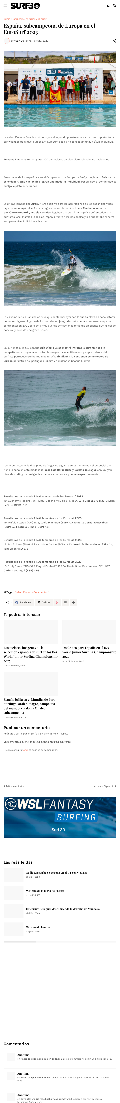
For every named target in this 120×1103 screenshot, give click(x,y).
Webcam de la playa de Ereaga (45, 890)
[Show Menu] (5, 6)
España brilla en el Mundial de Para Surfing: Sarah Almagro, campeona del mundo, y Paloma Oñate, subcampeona (29, 706)
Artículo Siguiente (104, 786)
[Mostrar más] (73, 602)
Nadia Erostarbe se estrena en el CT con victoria (56, 872)
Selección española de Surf (30, 19)
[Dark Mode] (108, 6)
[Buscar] (115, 6)
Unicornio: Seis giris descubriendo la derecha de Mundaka (63, 909)
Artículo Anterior (15, 786)
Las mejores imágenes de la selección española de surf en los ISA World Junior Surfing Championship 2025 (31, 654)
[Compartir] (114, 41)
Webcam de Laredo (38, 927)
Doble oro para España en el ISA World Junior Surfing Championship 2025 (89, 652)
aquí (25, 750)
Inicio (7, 19)
